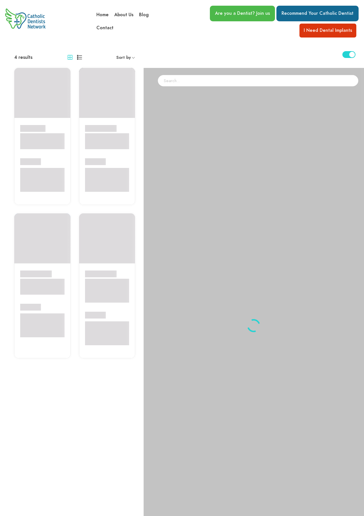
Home (102, 14)
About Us (123, 14)
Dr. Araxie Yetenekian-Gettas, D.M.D (103, 291)
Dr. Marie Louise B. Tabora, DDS (41, 287)
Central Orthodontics (37, 141)
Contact (104, 28)
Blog (144, 14)
